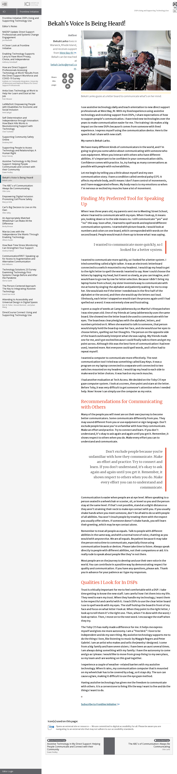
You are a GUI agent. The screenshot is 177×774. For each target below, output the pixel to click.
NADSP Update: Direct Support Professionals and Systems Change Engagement (20, 35)
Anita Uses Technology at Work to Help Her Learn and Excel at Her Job (20, 94)
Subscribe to (100, 704)
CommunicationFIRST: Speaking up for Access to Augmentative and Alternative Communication (20, 260)
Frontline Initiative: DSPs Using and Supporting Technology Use (20, 19)
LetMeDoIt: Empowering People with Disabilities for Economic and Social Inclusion (20, 108)
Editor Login (7, 771)
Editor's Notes (9, 26)
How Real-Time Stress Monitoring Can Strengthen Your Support (20, 248)
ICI (4, 11)
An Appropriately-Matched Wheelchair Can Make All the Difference (20, 222)
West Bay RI (67, 52)
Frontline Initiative (29, 11)
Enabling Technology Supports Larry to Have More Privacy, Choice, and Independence (20, 57)
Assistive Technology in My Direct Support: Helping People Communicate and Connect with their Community (20, 167)
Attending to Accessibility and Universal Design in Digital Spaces (20, 303)
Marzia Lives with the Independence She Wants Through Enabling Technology (20, 235)
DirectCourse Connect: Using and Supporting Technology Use (19, 314)
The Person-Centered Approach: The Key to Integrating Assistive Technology (20, 289)
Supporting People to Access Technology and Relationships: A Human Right (20, 151)
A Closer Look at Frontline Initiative (15, 47)
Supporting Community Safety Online (20, 139)
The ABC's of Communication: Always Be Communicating (20, 188)
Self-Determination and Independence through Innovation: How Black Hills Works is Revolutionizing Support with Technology (20, 124)
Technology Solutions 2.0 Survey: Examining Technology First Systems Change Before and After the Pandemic (20, 275)
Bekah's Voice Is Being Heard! (20, 179)
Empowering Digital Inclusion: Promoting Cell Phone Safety (20, 199)
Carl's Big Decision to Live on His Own (20, 210)
